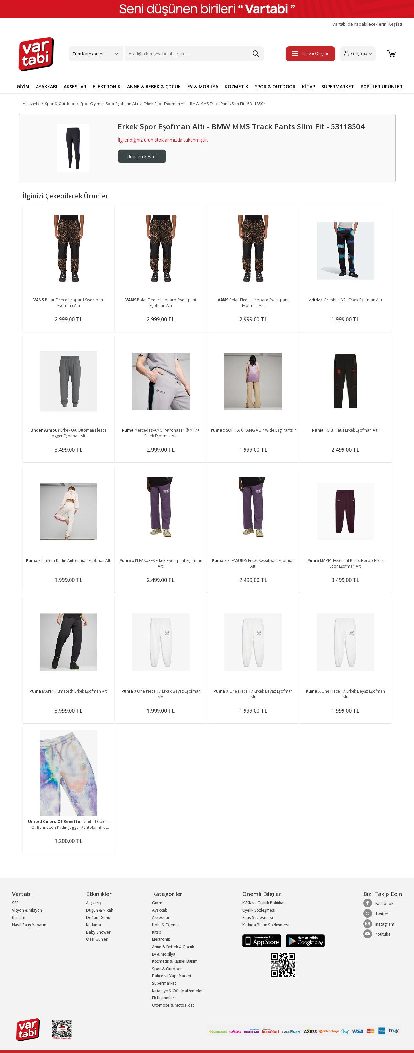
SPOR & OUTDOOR (275, 86)
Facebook (378, 903)
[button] (357, 53)
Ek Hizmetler (163, 998)
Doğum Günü (98, 917)
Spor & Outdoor (60, 103)
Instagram (378, 924)
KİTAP (308, 86)
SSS (15, 902)
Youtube (377, 934)
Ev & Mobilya (163, 954)
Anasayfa (31, 103)
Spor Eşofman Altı (122, 103)
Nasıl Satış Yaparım (30, 924)
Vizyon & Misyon (27, 910)
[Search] (194, 53)
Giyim (157, 902)
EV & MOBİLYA (202, 86)
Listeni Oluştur (310, 53)
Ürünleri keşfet (142, 156)
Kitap (156, 932)
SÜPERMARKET (337, 86)
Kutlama (93, 924)
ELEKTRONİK (107, 86)
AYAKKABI (46, 86)
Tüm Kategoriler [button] (88, 54)
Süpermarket (164, 983)
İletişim (18, 917)
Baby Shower (98, 932)
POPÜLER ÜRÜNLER (381, 86)
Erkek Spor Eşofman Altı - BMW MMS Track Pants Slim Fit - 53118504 (205, 103)
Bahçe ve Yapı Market (171, 976)
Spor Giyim (90, 103)
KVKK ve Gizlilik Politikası (264, 902)
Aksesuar (160, 917)
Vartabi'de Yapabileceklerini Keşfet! (367, 24)
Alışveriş (93, 902)
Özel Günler (97, 939)
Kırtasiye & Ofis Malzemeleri (178, 990)
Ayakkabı (160, 910)
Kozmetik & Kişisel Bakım (175, 961)
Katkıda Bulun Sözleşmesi (265, 924)
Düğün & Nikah (99, 910)
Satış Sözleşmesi (257, 917)
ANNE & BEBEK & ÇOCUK (154, 86)
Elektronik (161, 939)
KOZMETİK (236, 86)
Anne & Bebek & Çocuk (173, 946)
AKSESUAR (75, 86)
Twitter (375, 913)
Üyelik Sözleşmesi (258, 910)
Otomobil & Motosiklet (173, 1005)
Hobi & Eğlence (166, 924)
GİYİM (23, 86)
